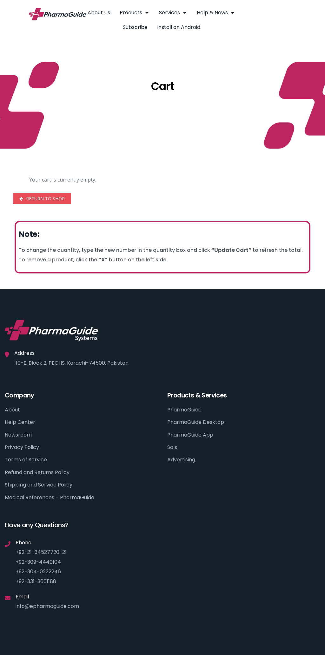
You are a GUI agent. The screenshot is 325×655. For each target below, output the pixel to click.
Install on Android (178, 27)
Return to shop (45, 199)
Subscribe (135, 27)
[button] (278, 13)
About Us (99, 12)
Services (173, 12)
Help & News (216, 12)
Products (134, 12)
